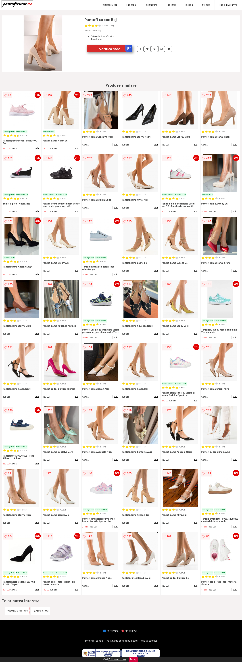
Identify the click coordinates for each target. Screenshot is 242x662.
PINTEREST (129, 631)
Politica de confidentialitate (122, 640)
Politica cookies (148, 640)
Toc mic (189, 4)
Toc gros (131, 4)
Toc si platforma (228, 4)
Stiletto (206, 4)
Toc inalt (171, 4)
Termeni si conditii (93, 640)
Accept (133, 659)
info (37, 148)
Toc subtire (150, 4)
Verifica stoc (115, 48)
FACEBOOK (111, 631)
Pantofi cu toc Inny (17, 611)
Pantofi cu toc (109, 4)
